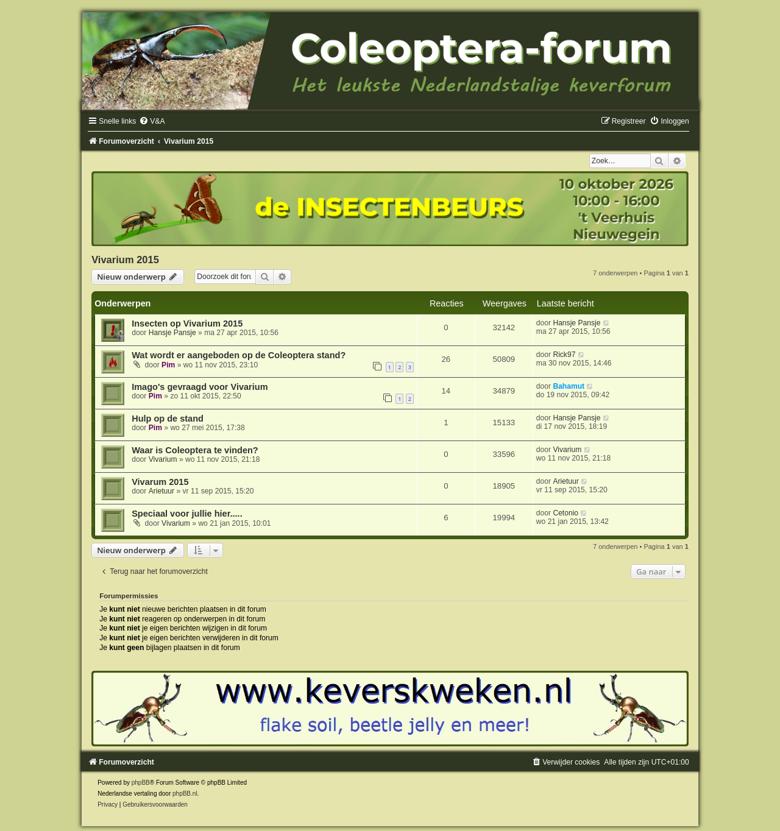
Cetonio (565, 513)
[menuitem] (152, 121)
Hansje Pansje (172, 332)
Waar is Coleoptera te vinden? (195, 450)
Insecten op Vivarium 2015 (187, 323)
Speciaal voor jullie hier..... (187, 513)
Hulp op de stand (168, 418)
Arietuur (161, 491)
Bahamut (568, 386)
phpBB (141, 782)
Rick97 (564, 354)
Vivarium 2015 (125, 259)
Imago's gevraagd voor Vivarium (200, 387)
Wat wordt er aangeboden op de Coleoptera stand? (239, 355)
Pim (168, 365)
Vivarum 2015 (160, 482)
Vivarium (163, 459)
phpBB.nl (184, 793)
